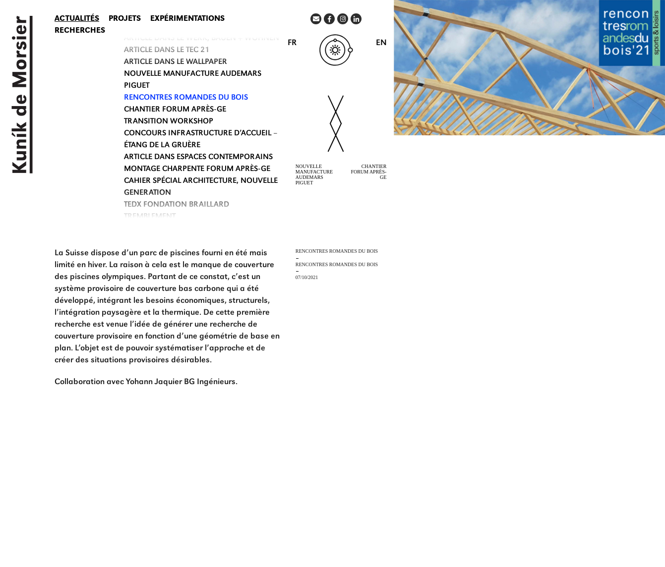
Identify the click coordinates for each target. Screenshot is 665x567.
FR (292, 43)
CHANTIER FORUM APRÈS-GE (175, 110)
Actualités (77, 19)
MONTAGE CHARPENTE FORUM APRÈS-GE (197, 169)
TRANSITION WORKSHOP (168, 122)
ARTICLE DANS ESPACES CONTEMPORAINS (198, 158)
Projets (125, 19)
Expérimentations (187, 19)
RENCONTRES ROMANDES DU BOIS (186, 98)
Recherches (80, 31)
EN (381, 43)
